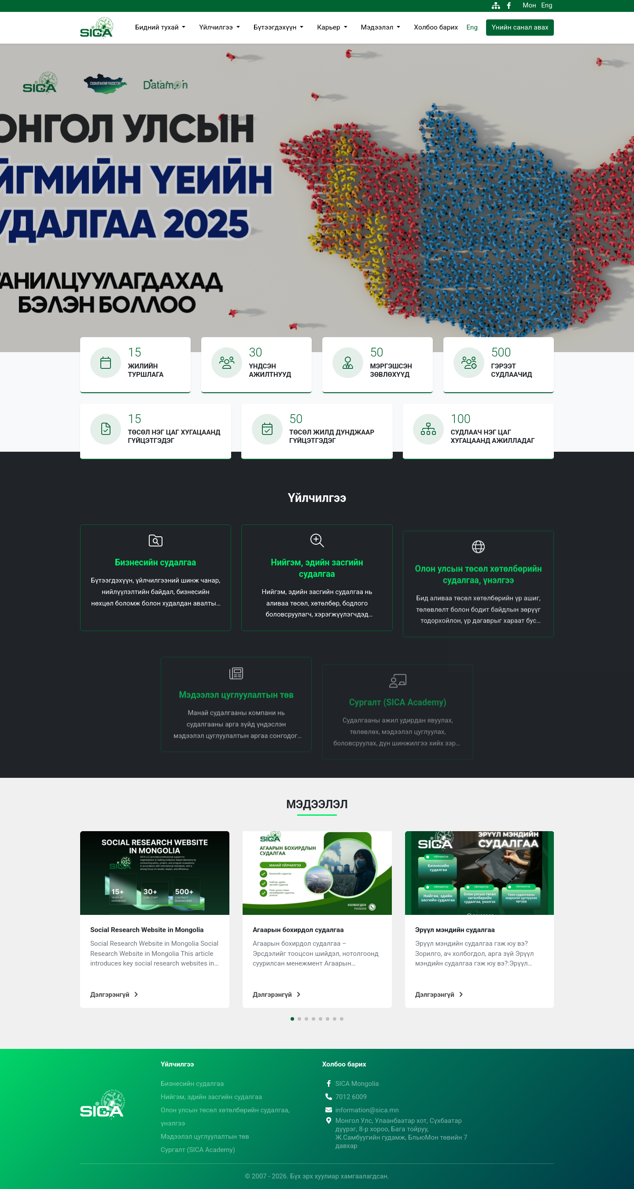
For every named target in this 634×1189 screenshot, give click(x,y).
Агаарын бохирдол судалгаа (298, 930)
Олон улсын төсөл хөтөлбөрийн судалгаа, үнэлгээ (225, 1116)
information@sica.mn (360, 1110)
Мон (529, 5)
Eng (546, 5)
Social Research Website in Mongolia (147, 930)
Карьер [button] (329, 27)
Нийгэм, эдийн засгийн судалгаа (211, 1097)
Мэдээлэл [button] (378, 27)
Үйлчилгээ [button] (216, 27)
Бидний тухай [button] (158, 27)
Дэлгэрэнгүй (114, 994)
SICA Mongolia (350, 1083)
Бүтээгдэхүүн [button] (276, 27)
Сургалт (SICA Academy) (198, 1150)
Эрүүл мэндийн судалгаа (455, 930)
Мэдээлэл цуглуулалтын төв (205, 1137)
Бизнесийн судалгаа (192, 1084)
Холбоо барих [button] (436, 27)
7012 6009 (344, 1097)
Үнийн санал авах (520, 27)
